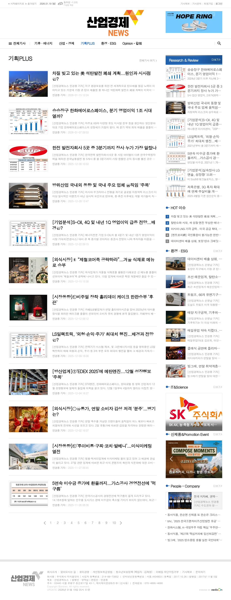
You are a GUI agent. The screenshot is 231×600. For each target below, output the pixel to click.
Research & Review (183, 60)
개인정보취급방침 (102, 572)
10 (114, 522)
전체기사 (19, 43)
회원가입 (208, 3)
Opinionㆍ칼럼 (132, 43)
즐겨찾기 (31, 3)
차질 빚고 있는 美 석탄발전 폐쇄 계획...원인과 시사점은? (196, 216)
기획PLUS (88, 43)
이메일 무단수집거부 (167, 572)
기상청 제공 (68, 5)
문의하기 (200, 572)
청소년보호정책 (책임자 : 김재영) (134, 572)
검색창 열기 (218, 43)
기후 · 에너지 (43, 43)
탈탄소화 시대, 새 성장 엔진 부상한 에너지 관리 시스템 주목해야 (196, 223)
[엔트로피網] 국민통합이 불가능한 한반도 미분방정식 (196, 235)
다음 (120, 522)
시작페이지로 (17, 3)
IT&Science (179, 387)
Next (216, 411)
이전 (44, 522)
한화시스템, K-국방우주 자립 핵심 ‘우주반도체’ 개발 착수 (194, 527)
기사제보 (185, 3)
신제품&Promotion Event (190, 434)
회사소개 (52, 572)
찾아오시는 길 (68, 572)
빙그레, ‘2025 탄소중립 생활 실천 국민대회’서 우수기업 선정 (194, 540)
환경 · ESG (108, 43)
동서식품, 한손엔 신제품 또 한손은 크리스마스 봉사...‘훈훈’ (194, 515)
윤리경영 (84, 572)
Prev (171, 411)
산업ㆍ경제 (66, 43)
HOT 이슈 (178, 207)
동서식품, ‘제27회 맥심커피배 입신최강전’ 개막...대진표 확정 (194, 534)
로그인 (219, 3)
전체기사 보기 (147, 60)
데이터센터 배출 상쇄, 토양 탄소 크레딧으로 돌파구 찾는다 (196, 241)
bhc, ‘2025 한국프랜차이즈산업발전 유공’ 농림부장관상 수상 (194, 521)
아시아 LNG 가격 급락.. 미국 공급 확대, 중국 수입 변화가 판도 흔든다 (196, 229)
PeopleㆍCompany (185, 486)
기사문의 (196, 3)
